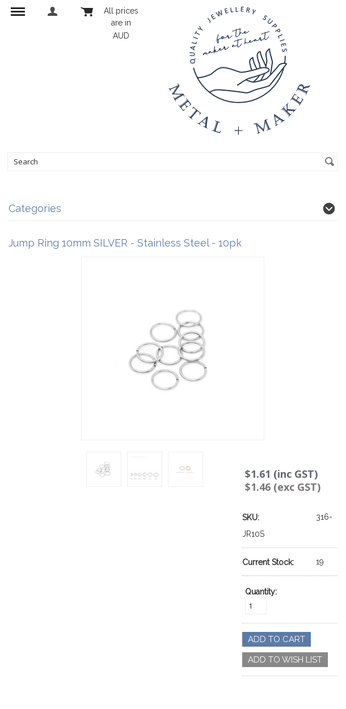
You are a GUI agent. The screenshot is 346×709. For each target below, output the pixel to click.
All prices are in (121, 23)
